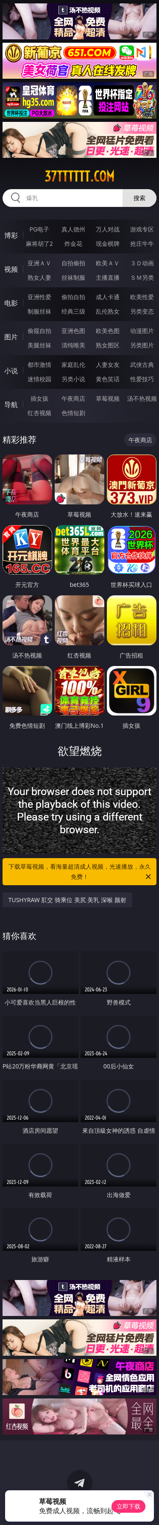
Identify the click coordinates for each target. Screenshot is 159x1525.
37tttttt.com (79, 176)
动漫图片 (142, 331)
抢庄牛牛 (142, 243)
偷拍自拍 (73, 297)
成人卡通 (108, 297)
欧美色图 (108, 331)
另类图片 (142, 345)
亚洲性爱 (39, 297)
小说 (11, 370)
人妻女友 (108, 365)
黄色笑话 (108, 379)
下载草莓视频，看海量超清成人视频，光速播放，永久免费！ (80, 872)
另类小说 (73, 379)
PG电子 (39, 229)
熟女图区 (108, 345)
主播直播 (108, 277)
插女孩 (39, 398)
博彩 (11, 235)
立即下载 (128, 1506)
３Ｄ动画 (142, 263)
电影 (11, 303)
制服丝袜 (39, 311)
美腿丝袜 (39, 345)
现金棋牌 (108, 243)
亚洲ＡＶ (39, 263)
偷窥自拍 (39, 331)
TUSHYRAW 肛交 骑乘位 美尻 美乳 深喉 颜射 (67, 900)
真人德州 (73, 229)
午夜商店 (73, 398)
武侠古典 (142, 365)
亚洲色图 (73, 331)
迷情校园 (39, 379)
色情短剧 (73, 413)
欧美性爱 (142, 297)
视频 (11, 269)
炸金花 (73, 243)
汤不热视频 (142, 398)
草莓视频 (108, 398)
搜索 (139, 198)
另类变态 (142, 311)
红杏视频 (39, 413)
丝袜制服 (73, 277)
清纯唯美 (73, 345)
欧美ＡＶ (108, 263)
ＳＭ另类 (142, 277)
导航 (11, 404)
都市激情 (39, 365)
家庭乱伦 (73, 365)
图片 (11, 336)
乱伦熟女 (108, 311)
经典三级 (73, 311)
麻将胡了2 (39, 243)
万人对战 (108, 229)
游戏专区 (142, 229)
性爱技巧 (142, 379)
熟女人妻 (39, 277)
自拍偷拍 (73, 263)
